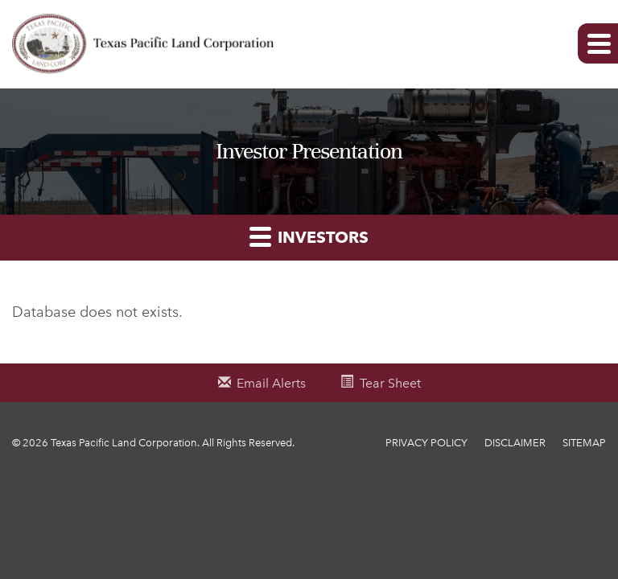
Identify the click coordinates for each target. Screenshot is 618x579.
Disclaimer (515, 442)
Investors (309, 236)
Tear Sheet (390, 383)
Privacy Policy (426, 442)
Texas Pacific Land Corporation (124, 443)
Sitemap (584, 442)
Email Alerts (271, 383)
